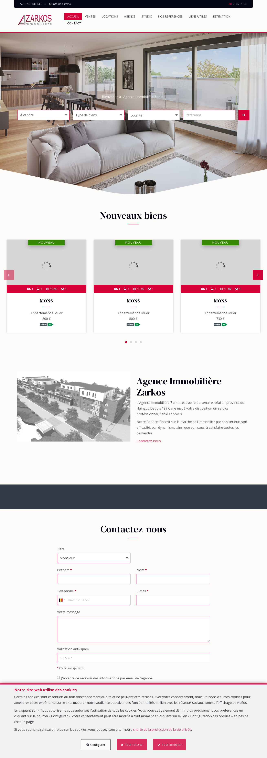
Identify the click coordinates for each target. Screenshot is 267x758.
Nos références (170, 16)
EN (237, 4)
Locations (110, 16)
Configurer (97, 744)
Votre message (68, 613)
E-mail (143, 592)
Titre (61, 550)
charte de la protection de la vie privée (162, 729)
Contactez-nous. (149, 442)
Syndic (146, 16)
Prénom (64, 571)
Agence (129, 16)
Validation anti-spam (73, 650)
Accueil (73, 16)
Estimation (222, 16)
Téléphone (66, 592)
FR (230, 4)
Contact (74, 23)
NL (245, 4)
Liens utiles (198, 16)
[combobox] (61, 601)
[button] (154, 115)
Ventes (90, 16)
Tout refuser (134, 744)
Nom (142, 571)
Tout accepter (172, 744)
